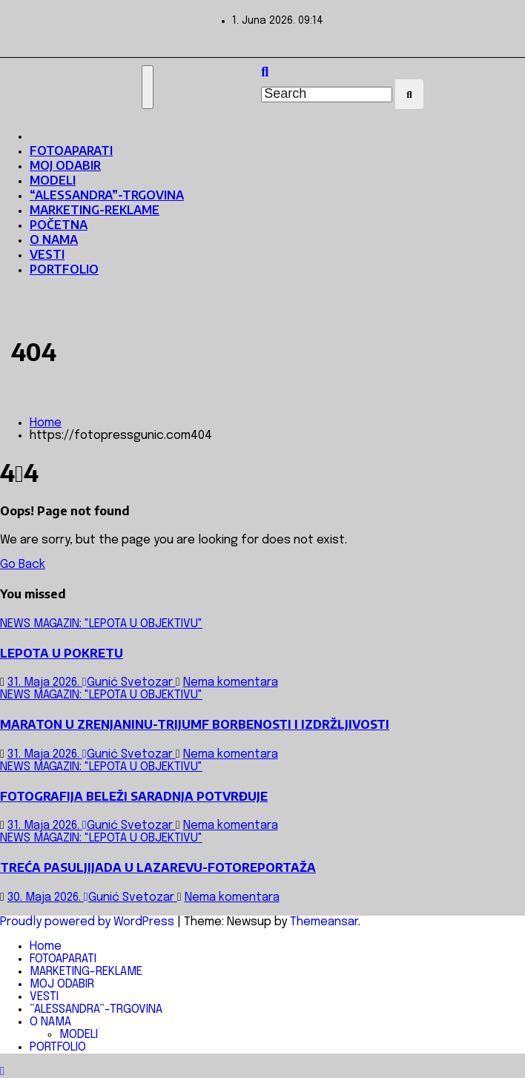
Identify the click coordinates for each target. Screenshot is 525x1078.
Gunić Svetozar (129, 682)
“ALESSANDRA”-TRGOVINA (107, 195)
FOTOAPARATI (71, 150)
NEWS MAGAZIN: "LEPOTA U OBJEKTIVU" (101, 624)
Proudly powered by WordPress (88, 922)
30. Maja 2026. (45, 897)
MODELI (53, 180)
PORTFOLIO (64, 269)
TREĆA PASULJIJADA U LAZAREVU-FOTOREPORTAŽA (158, 867)
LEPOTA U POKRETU (61, 653)
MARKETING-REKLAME (94, 209)
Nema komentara (230, 682)
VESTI (47, 254)
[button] (264, 72)
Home (46, 423)
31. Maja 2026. (44, 682)
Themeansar (324, 922)
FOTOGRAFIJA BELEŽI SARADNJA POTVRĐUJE (134, 796)
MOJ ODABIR (65, 165)
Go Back (22, 564)
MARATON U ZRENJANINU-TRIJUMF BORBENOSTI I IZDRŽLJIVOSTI (194, 724)
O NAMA (54, 239)
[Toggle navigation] (147, 87)
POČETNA (59, 224)
